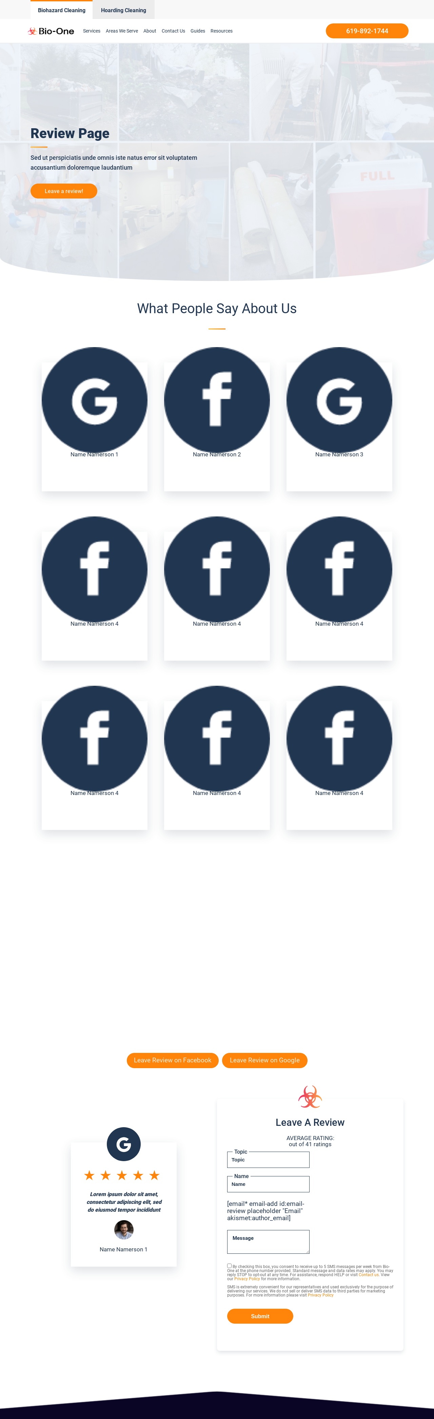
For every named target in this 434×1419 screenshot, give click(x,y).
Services (91, 31)
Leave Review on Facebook (173, 1060)
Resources (222, 31)
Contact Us (173, 31)
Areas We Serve (122, 31)
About (149, 31)
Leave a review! (64, 191)
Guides (198, 31)
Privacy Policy (247, 1278)
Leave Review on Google (265, 1060)
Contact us (369, 1274)
